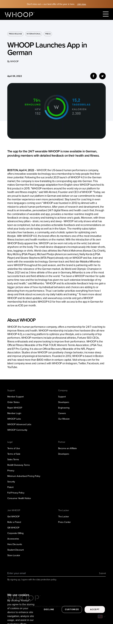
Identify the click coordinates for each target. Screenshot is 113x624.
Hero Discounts (14, 544)
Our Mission (64, 419)
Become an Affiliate (67, 448)
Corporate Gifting (15, 533)
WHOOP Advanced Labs (19, 424)
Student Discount (15, 550)
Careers (62, 413)
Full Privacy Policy (15, 492)
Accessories (13, 538)
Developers (63, 402)
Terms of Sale (13, 454)
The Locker (63, 516)
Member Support (15, 396)
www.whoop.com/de (60, 298)
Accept (95, 612)
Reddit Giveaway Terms (18, 465)
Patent (10, 487)
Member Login (14, 413)
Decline (49, 612)
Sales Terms (13, 459)
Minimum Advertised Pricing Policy (23, 476)
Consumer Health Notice (19, 498)
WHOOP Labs (14, 419)
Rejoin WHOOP (14, 407)
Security (11, 481)
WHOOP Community (17, 430)
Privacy (10, 470)
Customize (72, 612)
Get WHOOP (13, 516)
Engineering (63, 407)
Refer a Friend (14, 522)
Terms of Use (13, 448)
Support (62, 396)
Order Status (13, 402)
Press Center (64, 522)
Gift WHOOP (13, 527)
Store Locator (13, 555)
